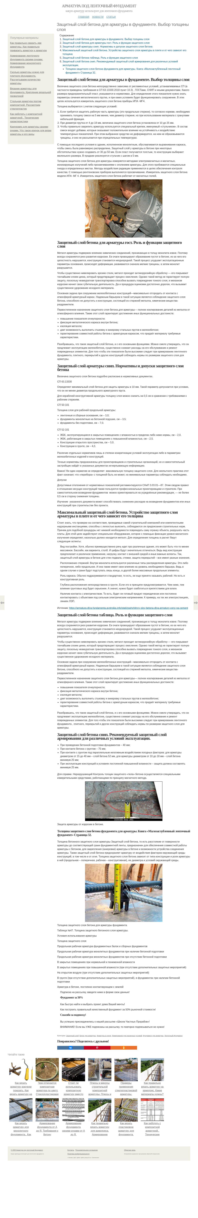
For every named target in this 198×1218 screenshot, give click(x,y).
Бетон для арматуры (88, 1036)
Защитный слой (72, 1036)
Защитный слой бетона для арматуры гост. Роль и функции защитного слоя (106, 43)
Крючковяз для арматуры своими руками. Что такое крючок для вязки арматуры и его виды (30, 130)
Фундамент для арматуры (153, 1036)
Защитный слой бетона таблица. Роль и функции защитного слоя (100, 57)
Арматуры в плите (104, 1036)
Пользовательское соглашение (86, 1150)
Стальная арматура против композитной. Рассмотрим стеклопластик (25, 105)
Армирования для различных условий (127, 1036)
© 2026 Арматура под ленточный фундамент (27, 1150)
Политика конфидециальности (78, 1154)
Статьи (111, 16)
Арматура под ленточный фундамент (99, 6)
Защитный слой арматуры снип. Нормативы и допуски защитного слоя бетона (107, 46)
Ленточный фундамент (173, 1036)
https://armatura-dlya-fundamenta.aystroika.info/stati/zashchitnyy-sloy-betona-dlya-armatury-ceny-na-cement (128, 608)
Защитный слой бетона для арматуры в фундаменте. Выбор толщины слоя (105, 39)
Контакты (70, 1150)
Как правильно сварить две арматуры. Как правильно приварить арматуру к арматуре (28, 47)
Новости (97, 16)
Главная (83, 16)
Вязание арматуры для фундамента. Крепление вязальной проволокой (30, 92)
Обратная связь (130, 1150)
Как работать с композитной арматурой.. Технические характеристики (26, 118)
